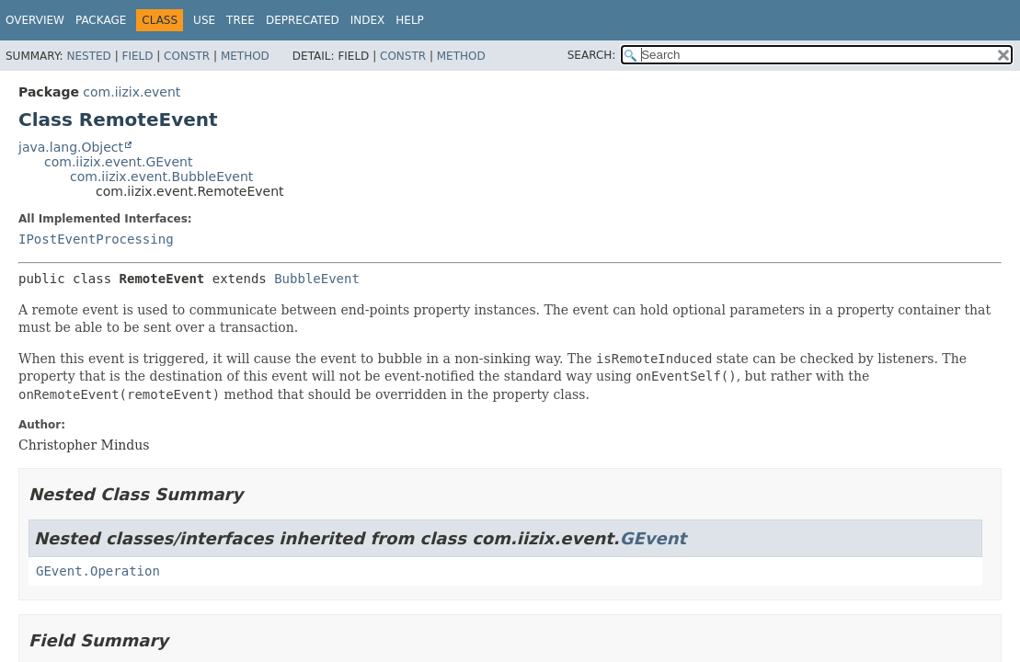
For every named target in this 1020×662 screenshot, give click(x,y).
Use (204, 20)
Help (409, 20)
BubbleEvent (317, 278)
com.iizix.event (131, 92)
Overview (35, 20)
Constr (187, 56)
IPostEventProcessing (96, 239)
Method (245, 56)
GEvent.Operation (98, 571)
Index (367, 20)
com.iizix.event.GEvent (118, 161)
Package (100, 20)
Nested (88, 56)
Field (137, 56)
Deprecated (302, 20)
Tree (240, 20)
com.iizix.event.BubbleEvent (161, 176)
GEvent (653, 538)
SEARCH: (591, 55)
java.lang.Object (70, 147)
